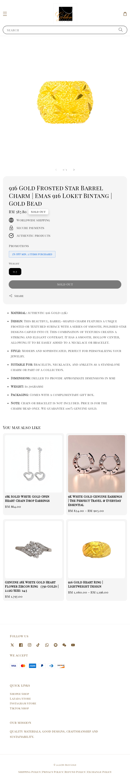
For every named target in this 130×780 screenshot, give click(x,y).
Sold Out (65, 284)
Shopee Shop (19, 694)
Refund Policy (75, 771)
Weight (14, 263)
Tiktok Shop (19, 708)
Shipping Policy (29, 771)
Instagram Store (23, 703)
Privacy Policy (52, 771)
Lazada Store (20, 698)
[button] (5, 14)
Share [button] (16, 296)
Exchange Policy (99, 771)
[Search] (120, 30)
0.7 (15, 271)
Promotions (19, 246)
